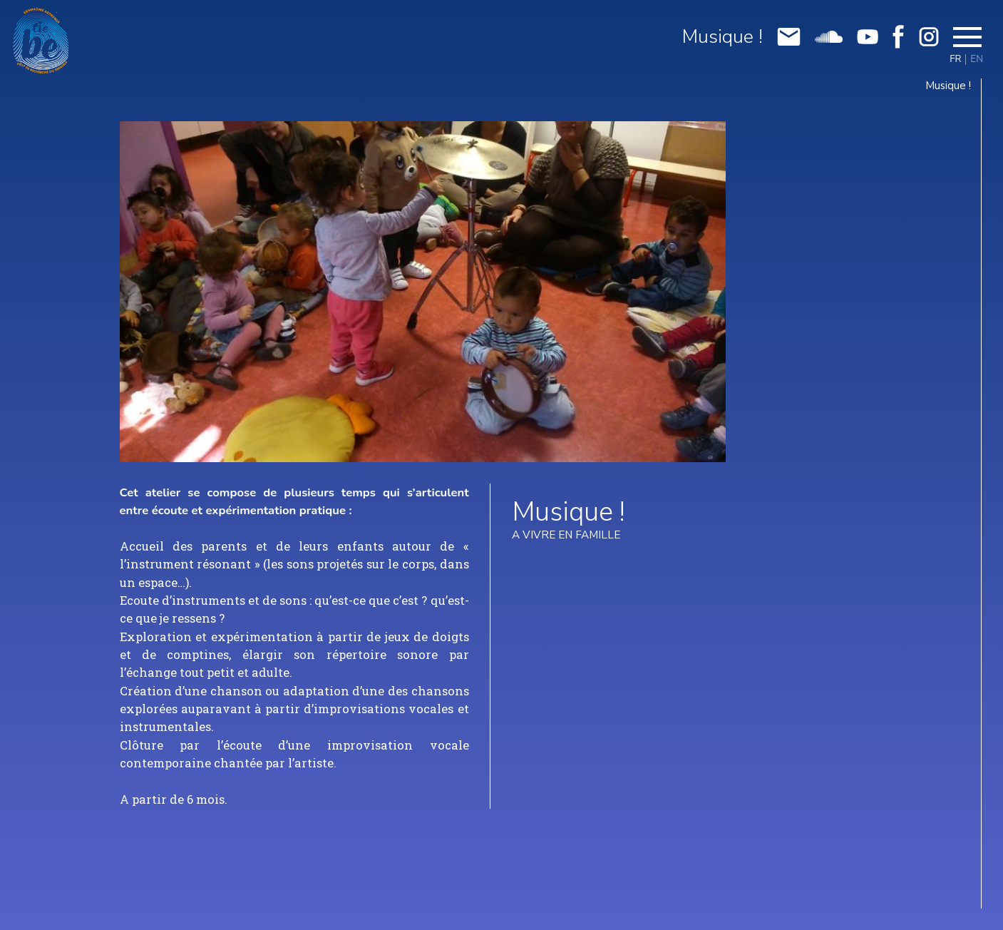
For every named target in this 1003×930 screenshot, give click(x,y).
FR (955, 59)
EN (976, 59)
